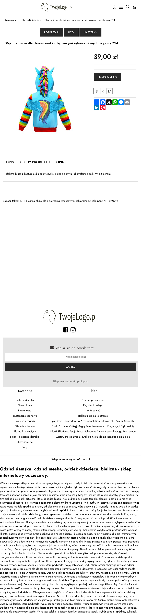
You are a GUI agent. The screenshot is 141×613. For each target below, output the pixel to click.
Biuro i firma (25, 406)
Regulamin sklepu (93, 406)
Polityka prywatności (92, 400)
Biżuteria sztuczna (25, 427)
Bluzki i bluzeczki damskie (24, 437)
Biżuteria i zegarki (25, 421)
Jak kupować (93, 411)
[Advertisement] (65, 226)
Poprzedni (51, 32)
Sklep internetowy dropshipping (70, 382)
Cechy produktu (35, 162)
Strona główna (11, 20)
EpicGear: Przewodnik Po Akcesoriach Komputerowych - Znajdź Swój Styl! (93, 421)
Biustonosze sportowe (25, 416)
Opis (10, 162)
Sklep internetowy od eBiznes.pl (70, 460)
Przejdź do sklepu (107, 76)
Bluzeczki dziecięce (31, 20)
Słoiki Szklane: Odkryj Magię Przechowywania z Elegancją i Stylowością (93, 427)
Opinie (61, 162)
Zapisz (70, 367)
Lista (71, 32)
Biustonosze (24, 411)
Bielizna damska (25, 400)
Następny (90, 32)
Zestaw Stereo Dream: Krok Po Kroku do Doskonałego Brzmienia (93, 437)
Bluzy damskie (25, 442)
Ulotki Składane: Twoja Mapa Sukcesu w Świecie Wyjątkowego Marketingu (93, 432)
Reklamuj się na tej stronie (93, 416)
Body (25, 447)
